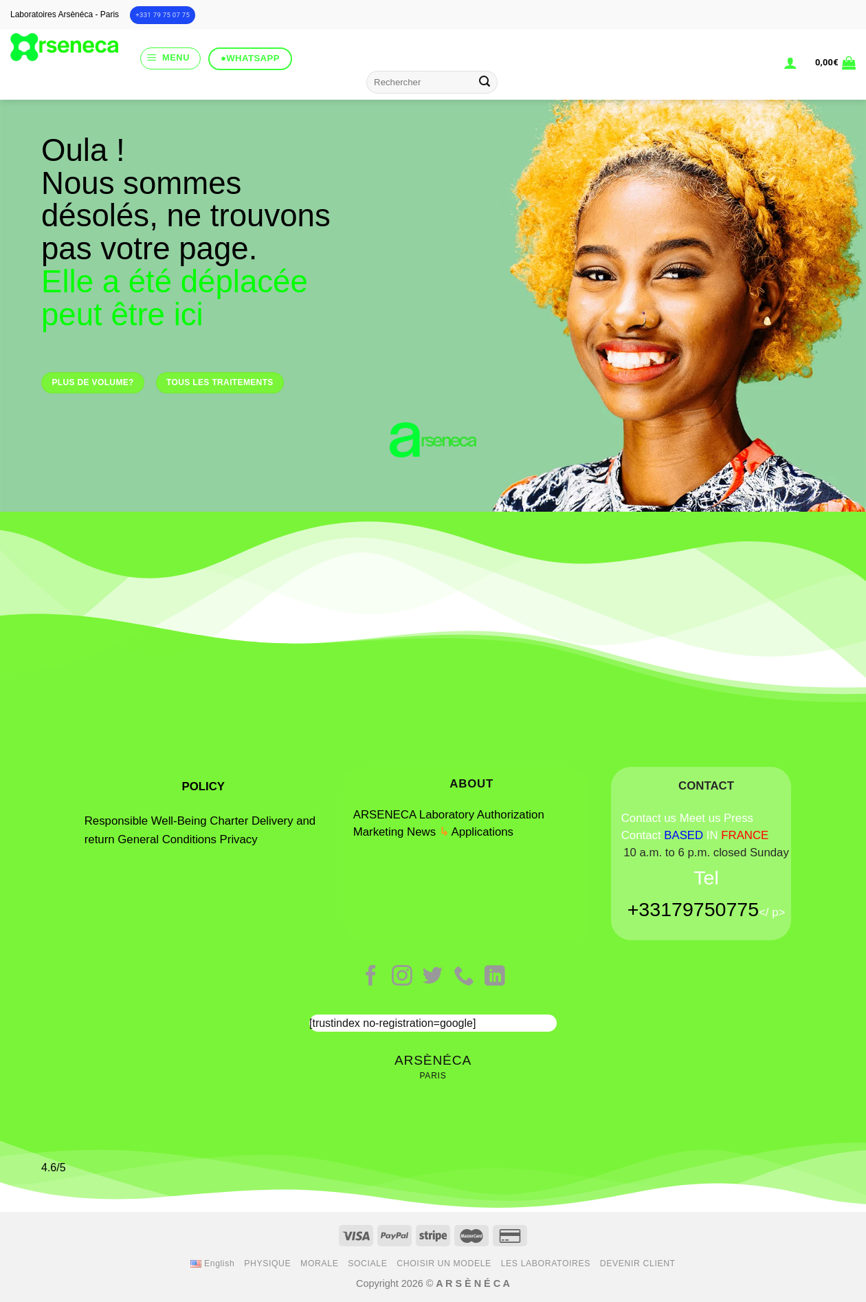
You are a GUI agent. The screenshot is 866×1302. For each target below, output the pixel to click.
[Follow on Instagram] (402, 977)
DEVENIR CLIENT (638, 1263)
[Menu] (170, 58)
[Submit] (485, 82)
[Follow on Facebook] (371, 977)
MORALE (319, 1263)
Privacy (239, 839)
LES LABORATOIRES (545, 1263)
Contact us (648, 818)
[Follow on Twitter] (433, 977)
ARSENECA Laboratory (413, 814)
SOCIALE (367, 1263)
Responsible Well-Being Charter (166, 820)
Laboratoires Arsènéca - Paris (64, 14)
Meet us (700, 818)
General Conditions (168, 839)
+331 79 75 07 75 (162, 15)
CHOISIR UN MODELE (444, 1263)
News (421, 831)
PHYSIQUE (267, 1263)
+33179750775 (693, 909)
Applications (483, 831)
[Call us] (464, 977)
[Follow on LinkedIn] (495, 977)
